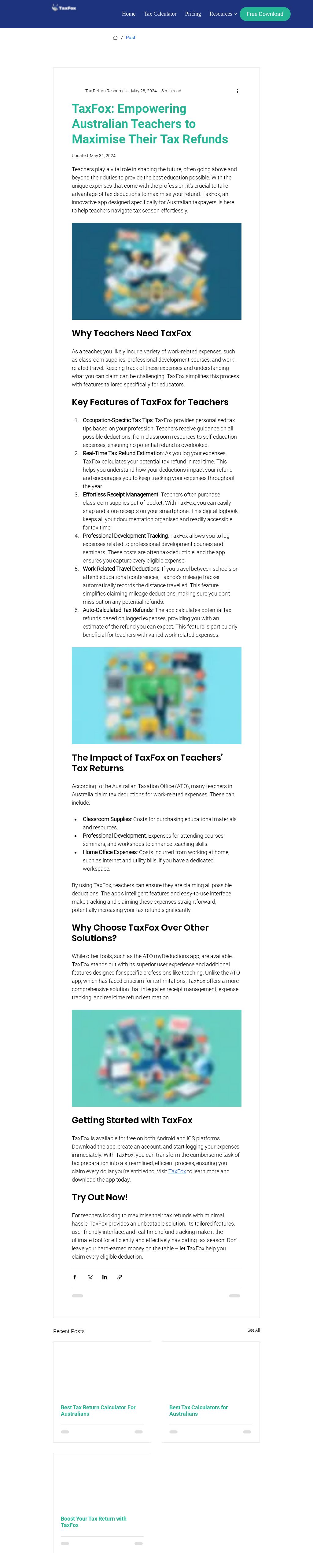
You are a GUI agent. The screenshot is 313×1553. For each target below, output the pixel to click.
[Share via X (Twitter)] (90, 1277)
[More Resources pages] (235, 14)
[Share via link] (120, 1277)
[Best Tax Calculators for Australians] (211, 1369)
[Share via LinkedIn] (105, 1277)
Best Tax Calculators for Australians (198, 1410)
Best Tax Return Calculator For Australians (98, 1410)
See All (254, 1330)
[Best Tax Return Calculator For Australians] (102, 1369)
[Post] (130, 37)
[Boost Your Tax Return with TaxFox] (102, 1480)
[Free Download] (265, 14)
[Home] (115, 37)
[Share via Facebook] (75, 1277)
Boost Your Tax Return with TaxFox (94, 1521)
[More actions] (237, 90)
